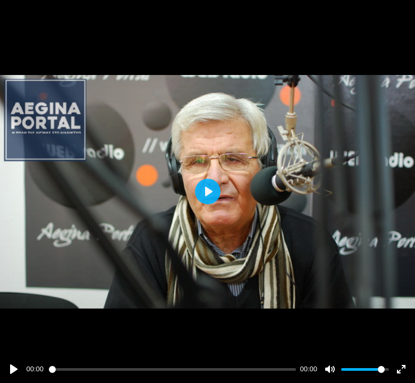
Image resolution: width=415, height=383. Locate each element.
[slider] (172, 369)
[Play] (13, 369)
